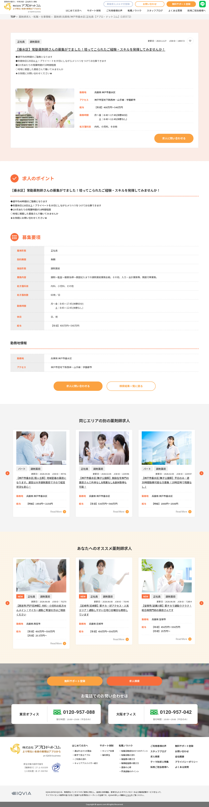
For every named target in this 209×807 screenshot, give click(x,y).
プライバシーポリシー (186, 761)
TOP (13, 16)
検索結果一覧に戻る (131, 386)
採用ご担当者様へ (196, 10)
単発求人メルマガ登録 (118, 4)
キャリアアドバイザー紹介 (86, 763)
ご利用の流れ (80, 759)
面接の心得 (126, 767)
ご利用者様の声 (114, 10)
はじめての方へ (74, 10)
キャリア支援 (108, 751)
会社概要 (179, 756)
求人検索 (134, 681)
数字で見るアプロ (82, 755)
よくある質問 (175, 10)
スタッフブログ (155, 10)
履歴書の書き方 (128, 759)
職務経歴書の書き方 (130, 763)
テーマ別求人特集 (159, 761)
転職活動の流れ (128, 755)
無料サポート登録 (181, 4)
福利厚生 (106, 755)
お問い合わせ (150, 4)
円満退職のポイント (130, 771)
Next (201, 473)
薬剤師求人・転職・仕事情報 (35, 16)
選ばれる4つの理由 (82, 751)
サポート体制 (94, 10)
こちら (128, 795)
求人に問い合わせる (174, 138)
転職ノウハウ (134, 10)
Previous (7, 473)
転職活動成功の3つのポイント (134, 751)
